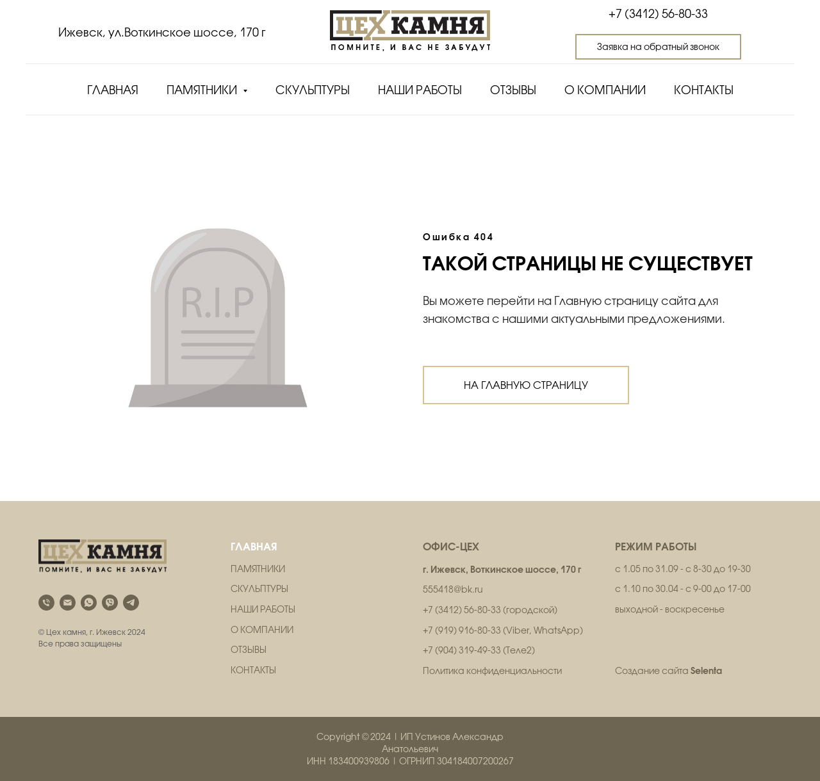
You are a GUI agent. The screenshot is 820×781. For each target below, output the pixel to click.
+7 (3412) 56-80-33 (658, 14)
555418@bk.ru (453, 589)
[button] (658, 47)
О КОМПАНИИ (262, 630)
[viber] (110, 603)
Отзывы (513, 90)
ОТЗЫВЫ (248, 650)
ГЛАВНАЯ (254, 546)
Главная (112, 90)
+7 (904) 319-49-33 (462, 650)
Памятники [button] (203, 90)
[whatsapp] (89, 603)
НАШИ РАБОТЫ (263, 609)
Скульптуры (312, 90)
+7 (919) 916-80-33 (462, 630)
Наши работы (420, 90)
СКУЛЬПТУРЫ (259, 589)
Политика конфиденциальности (492, 671)
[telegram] (131, 603)
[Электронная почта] (68, 603)
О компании (605, 90)
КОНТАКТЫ (253, 670)
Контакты (704, 90)
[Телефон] (46, 603)
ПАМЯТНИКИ (258, 569)
